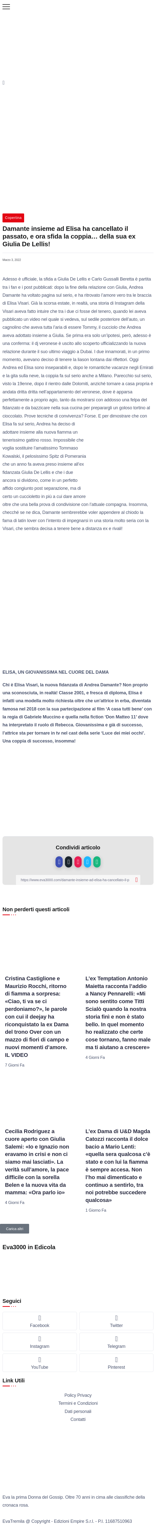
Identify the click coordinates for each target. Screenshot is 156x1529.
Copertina (13, 218)
